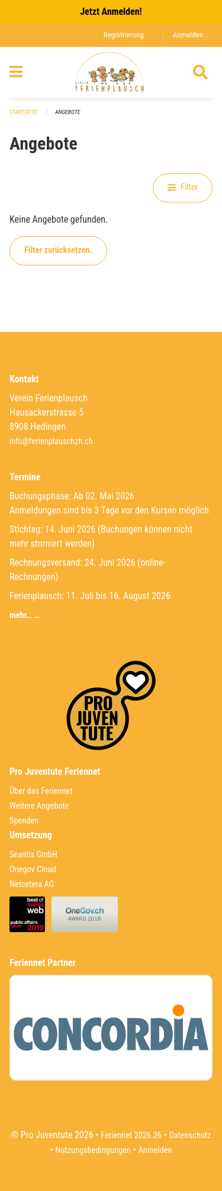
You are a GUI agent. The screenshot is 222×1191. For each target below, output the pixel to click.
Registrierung (124, 34)
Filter (183, 187)
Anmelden (188, 34)
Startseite (23, 112)
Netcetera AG (31, 884)
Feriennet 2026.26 (131, 1135)
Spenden (23, 821)
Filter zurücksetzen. (58, 250)
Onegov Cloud (32, 869)
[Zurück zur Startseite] (111, 72)
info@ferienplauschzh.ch (51, 441)
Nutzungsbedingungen (93, 1150)
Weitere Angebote (39, 806)
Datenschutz (190, 1135)
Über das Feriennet (40, 791)
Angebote (67, 112)
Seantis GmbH (33, 855)
